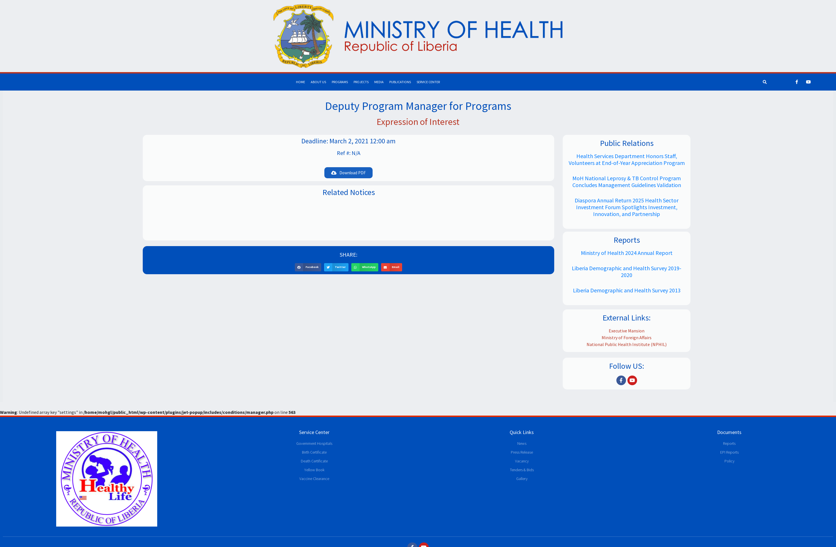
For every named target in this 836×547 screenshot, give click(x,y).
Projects (361, 82)
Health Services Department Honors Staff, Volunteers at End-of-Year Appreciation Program (627, 159)
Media (379, 82)
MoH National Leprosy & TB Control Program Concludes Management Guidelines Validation (626, 181)
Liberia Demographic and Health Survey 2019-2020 (626, 271)
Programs (340, 82)
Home (300, 82)
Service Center (428, 82)
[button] (348, 172)
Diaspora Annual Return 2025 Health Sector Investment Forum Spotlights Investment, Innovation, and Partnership (627, 207)
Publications (400, 82)
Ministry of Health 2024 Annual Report (627, 252)
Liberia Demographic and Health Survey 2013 (626, 290)
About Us (318, 82)
